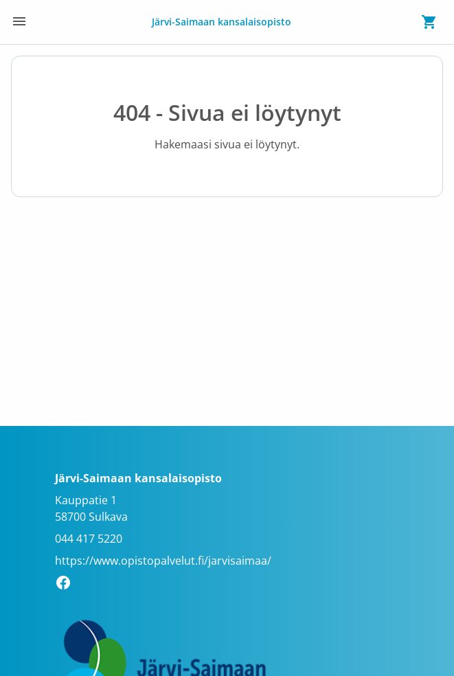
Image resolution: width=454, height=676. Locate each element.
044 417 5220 (88, 538)
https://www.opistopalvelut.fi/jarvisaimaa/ (163, 560)
